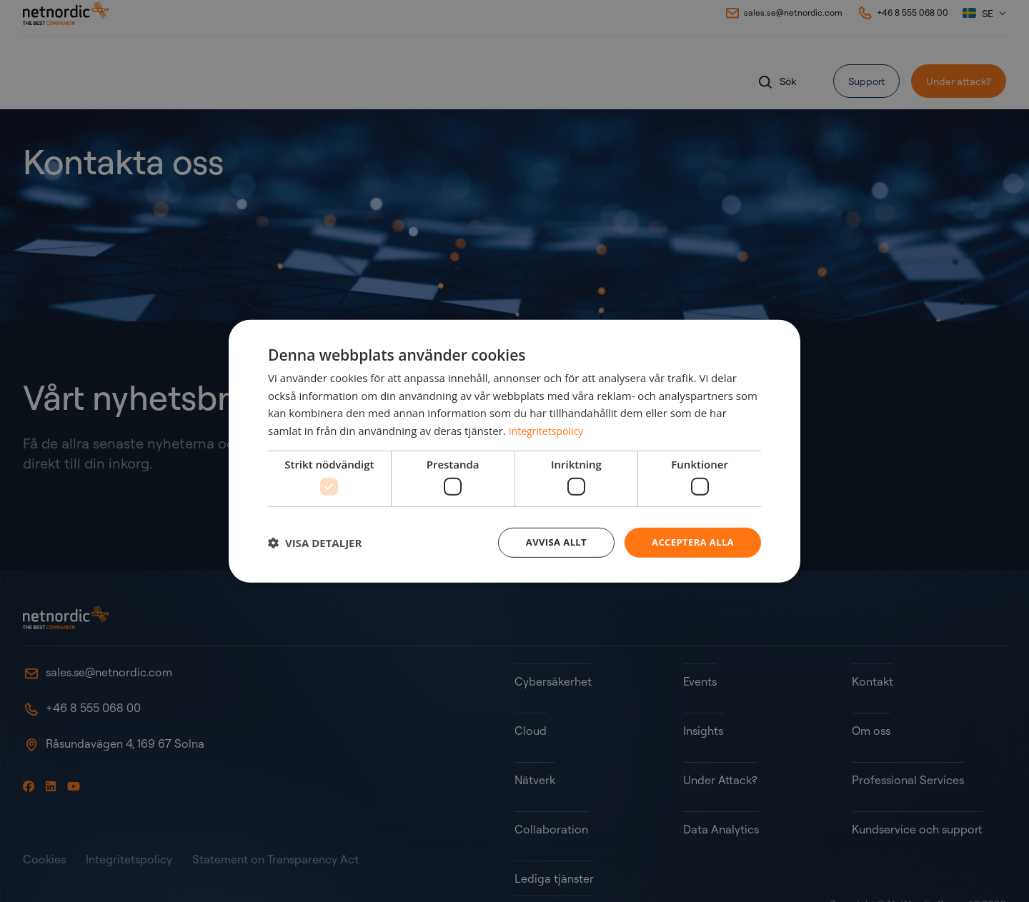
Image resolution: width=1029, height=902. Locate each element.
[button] (315, 543)
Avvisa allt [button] (547, 542)
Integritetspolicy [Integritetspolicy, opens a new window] (549, 429)
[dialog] (514, 451)
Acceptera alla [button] (690, 542)
